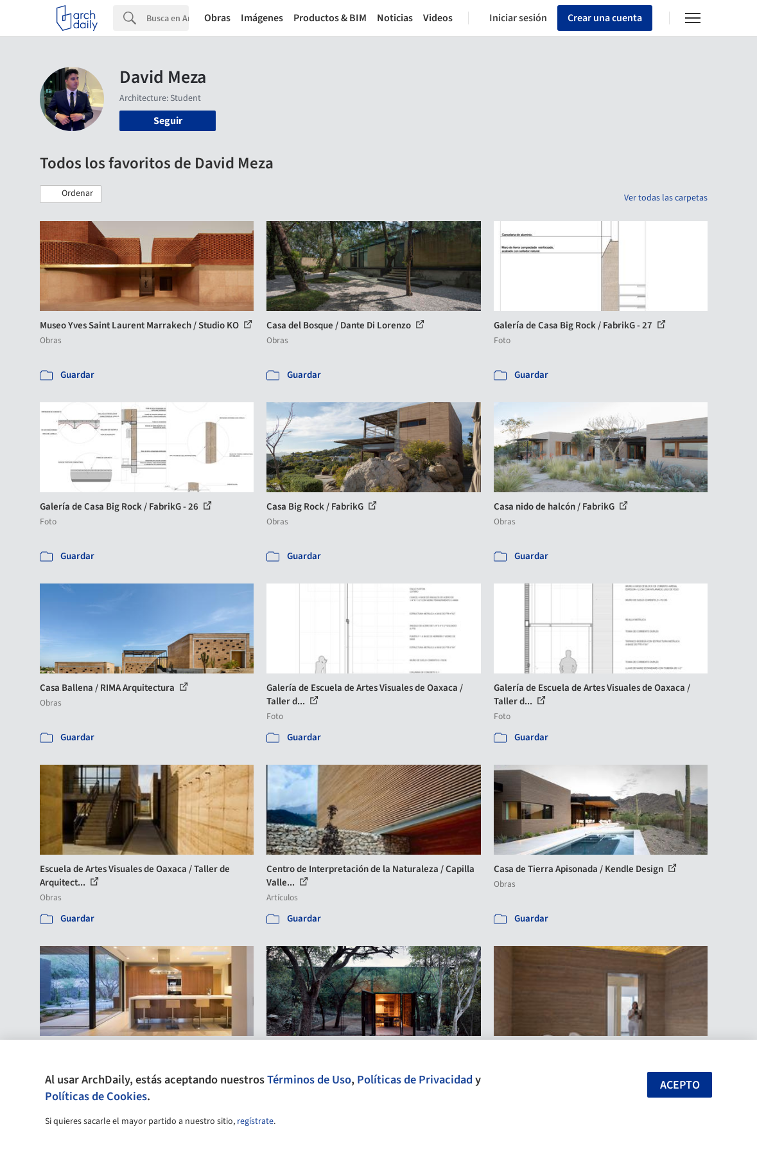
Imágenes (262, 18)
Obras (217, 18)
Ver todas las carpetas (666, 197)
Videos (438, 18)
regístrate (255, 1121)
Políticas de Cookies (96, 1096)
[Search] (167, 18)
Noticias (395, 18)
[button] (70, 194)
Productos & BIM (330, 18)
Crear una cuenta (605, 18)
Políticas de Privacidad (415, 1079)
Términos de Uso (309, 1079)
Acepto (680, 1085)
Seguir (167, 121)
